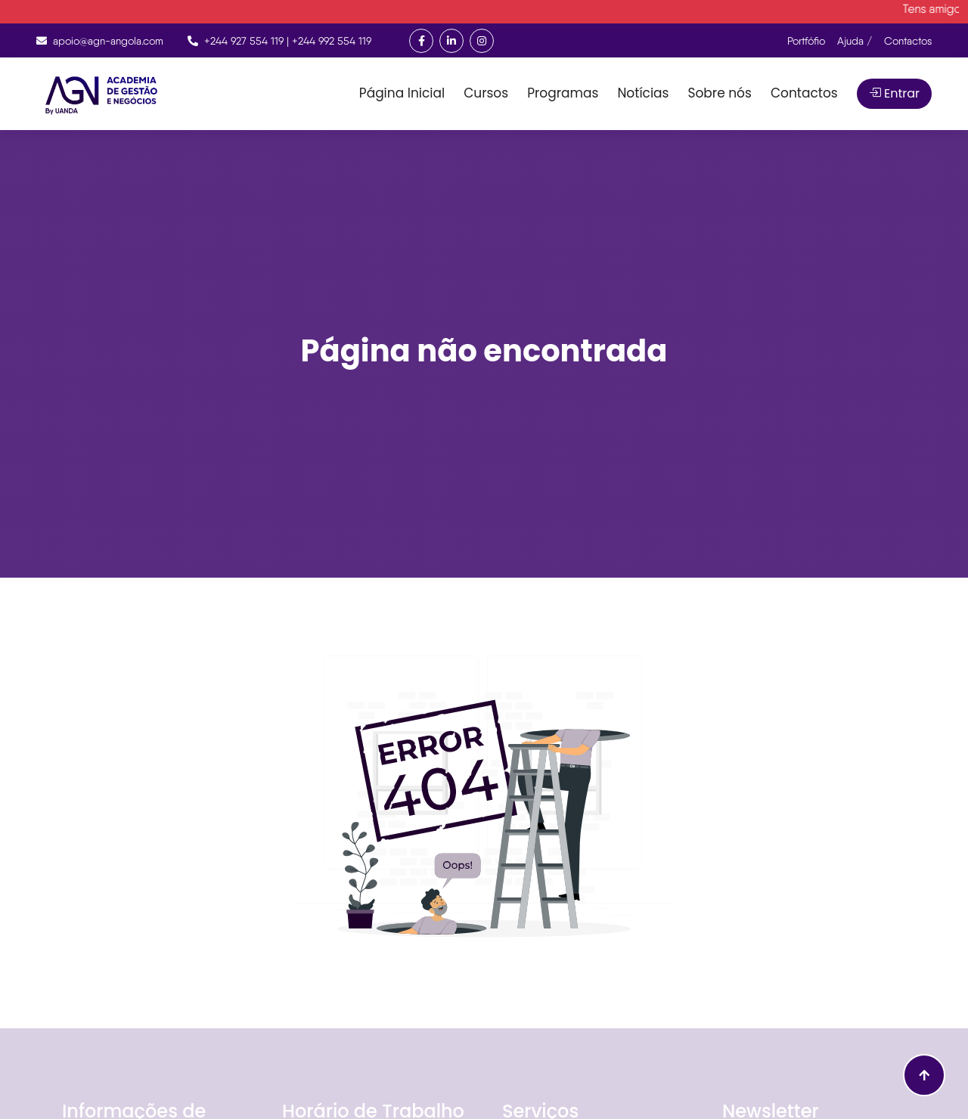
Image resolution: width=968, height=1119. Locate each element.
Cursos (486, 93)
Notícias (643, 93)
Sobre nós (719, 93)
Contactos (804, 93)
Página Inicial (402, 93)
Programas (562, 93)
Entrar (894, 93)
